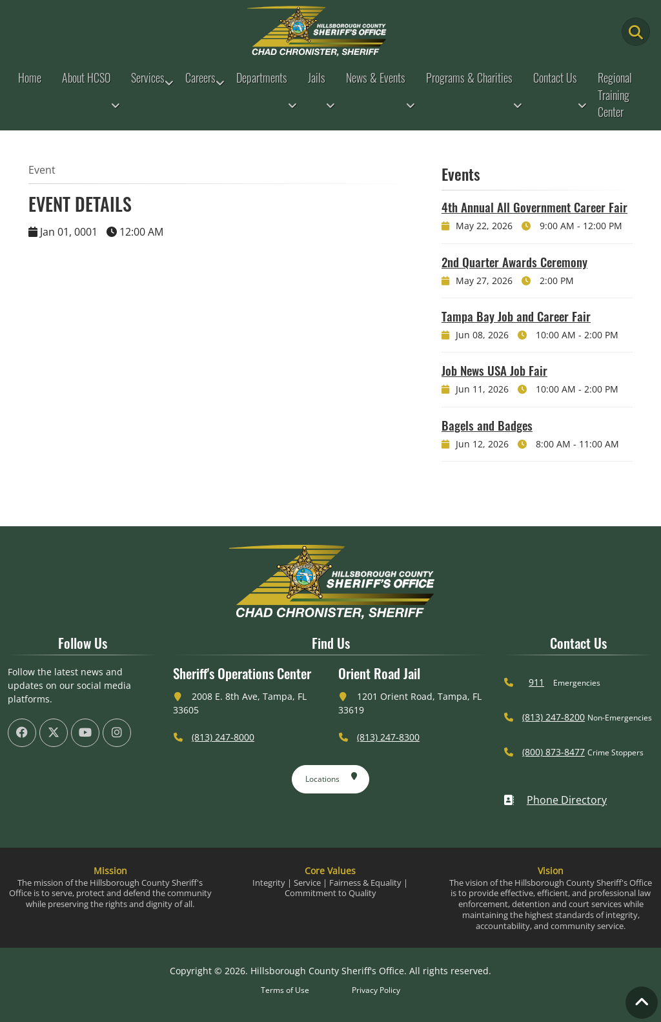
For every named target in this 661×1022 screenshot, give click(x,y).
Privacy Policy (376, 990)
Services (148, 77)
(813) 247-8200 (553, 717)
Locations (331, 777)
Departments (261, 77)
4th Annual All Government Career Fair (534, 207)
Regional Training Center (615, 94)
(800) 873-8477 (553, 752)
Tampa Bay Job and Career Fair (516, 316)
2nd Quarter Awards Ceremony (514, 261)
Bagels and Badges (487, 425)
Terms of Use (285, 990)
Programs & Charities (469, 77)
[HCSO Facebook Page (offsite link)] (22, 733)
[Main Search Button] (636, 31)
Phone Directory (555, 800)
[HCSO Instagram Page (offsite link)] (117, 733)
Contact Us (555, 77)
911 (536, 682)
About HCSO (86, 77)
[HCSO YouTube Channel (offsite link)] (85, 733)
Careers (200, 77)
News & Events (375, 77)
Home (29, 77)
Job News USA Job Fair (494, 370)
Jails (316, 77)
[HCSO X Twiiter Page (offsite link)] (53, 733)
